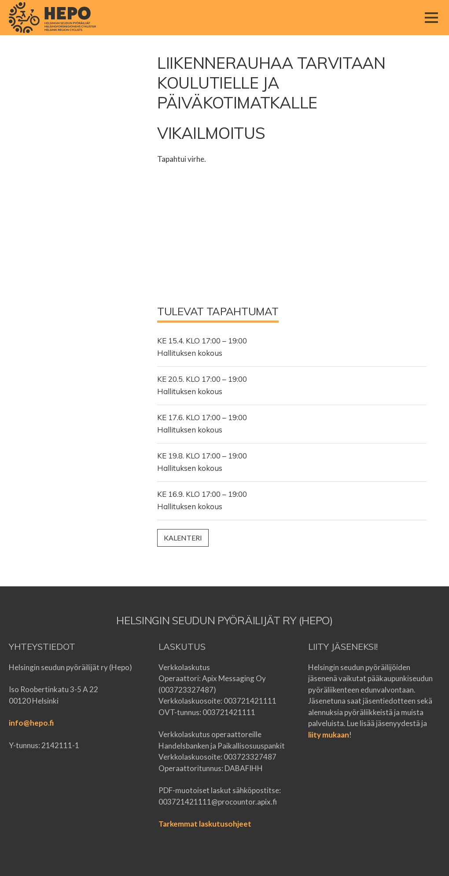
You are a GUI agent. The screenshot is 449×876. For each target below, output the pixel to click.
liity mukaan (328, 734)
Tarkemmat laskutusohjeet (204, 823)
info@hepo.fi (31, 722)
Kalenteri (183, 537)
